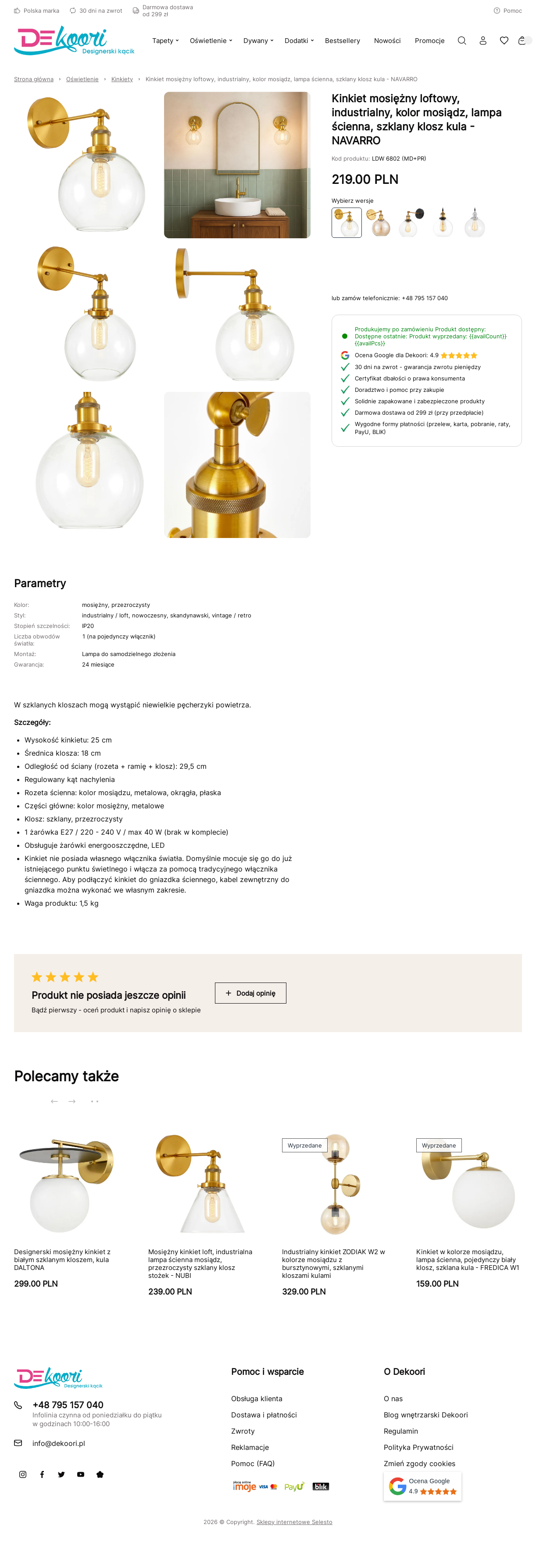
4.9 (416, 355)
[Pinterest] (100, 1474)
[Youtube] (80, 1474)
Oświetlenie (82, 78)
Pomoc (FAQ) (253, 1463)
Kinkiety (122, 78)
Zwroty (243, 1431)
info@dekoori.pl (58, 1443)
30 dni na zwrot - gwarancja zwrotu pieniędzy (418, 366)
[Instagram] (23, 1474)
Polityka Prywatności (419, 1447)
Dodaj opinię (250, 993)
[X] (61, 1474)
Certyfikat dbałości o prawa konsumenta (410, 378)
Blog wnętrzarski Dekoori (426, 1414)
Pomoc (508, 10)
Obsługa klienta (256, 1398)
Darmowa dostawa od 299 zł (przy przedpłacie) (419, 412)
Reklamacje (250, 1447)
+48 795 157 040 (425, 297)
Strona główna (34, 78)
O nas (393, 1398)
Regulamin (401, 1431)
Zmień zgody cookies (419, 1463)
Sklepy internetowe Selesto (294, 1521)
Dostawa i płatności (264, 1414)
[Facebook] (42, 1474)
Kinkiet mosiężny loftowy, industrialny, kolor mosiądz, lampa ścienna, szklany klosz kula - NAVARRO (282, 78)
